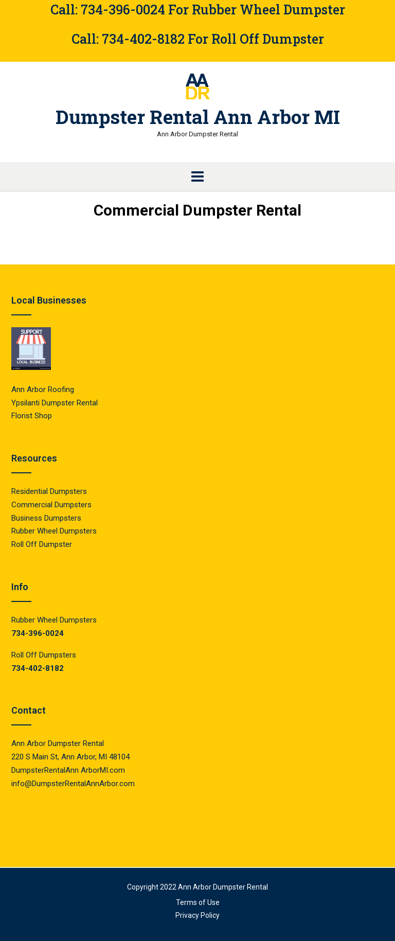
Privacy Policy (197, 915)
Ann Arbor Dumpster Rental (223, 887)
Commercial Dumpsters (51, 504)
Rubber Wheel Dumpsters (54, 531)
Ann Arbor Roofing (42, 389)
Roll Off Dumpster (41, 544)
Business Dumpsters (46, 518)
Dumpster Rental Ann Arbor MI (198, 116)
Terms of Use (198, 902)
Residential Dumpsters (49, 491)
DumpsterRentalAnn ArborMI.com (68, 770)
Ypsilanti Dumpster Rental (54, 402)
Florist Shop (32, 415)
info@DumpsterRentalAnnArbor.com (73, 783)
